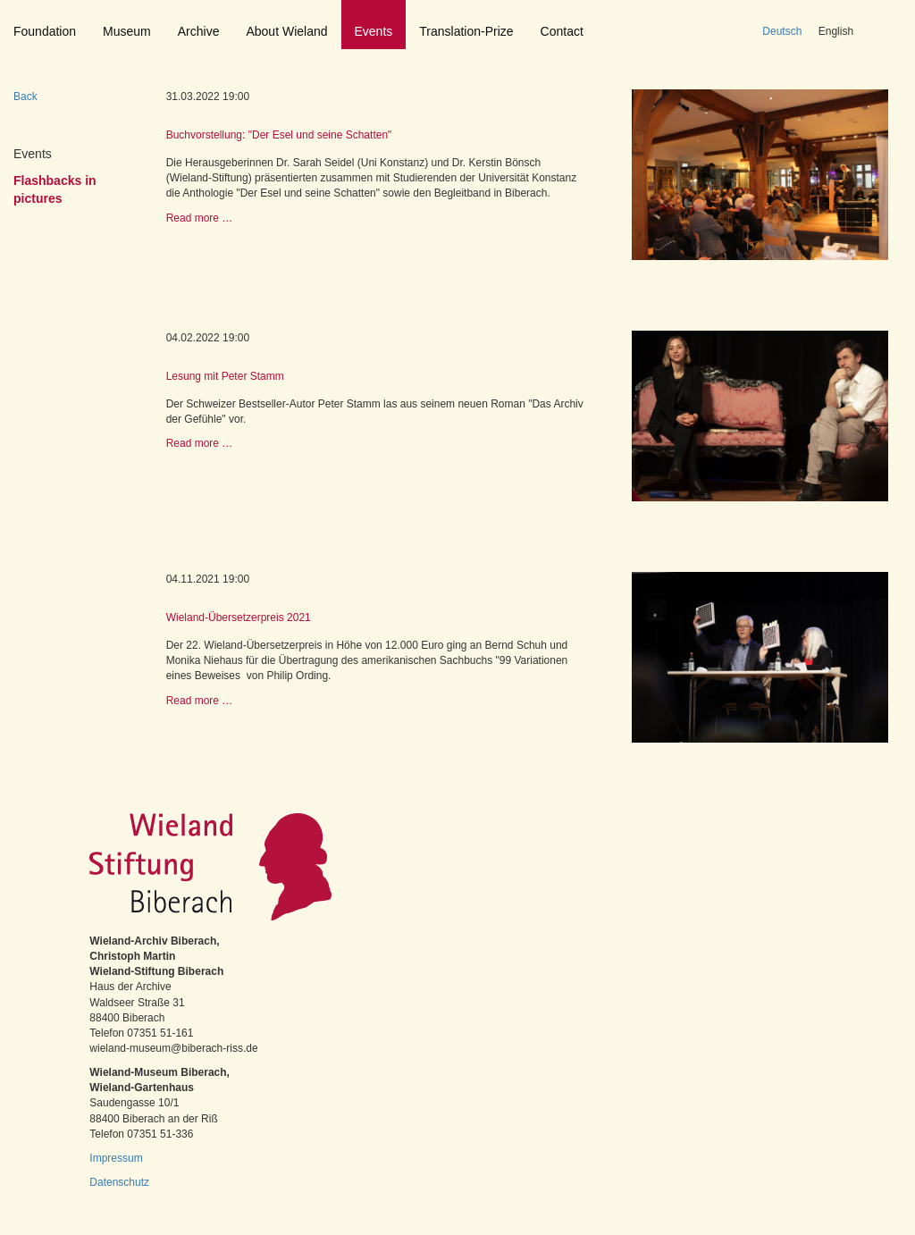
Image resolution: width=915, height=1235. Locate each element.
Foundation (44, 31)
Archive (199, 31)
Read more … (199, 218)
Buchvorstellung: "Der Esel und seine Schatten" (279, 135)
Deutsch (782, 31)
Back (25, 96)
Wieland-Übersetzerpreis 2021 (238, 617)
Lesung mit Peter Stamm (225, 376)
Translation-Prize (466, 31)
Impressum (115, 1158)
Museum (127, 31)
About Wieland (286, 31)
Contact (562, 31)
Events (374, 31)
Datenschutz (119, 1182)
